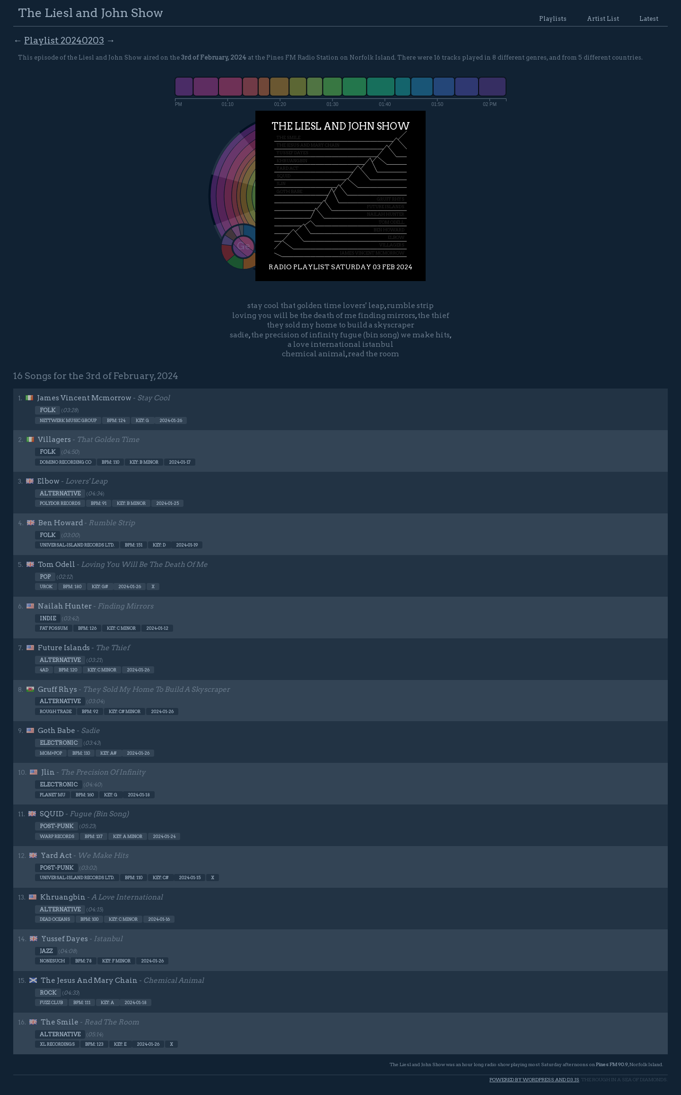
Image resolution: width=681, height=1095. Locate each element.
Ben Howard (60, 523)
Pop (45, 577)
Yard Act (56, 855)
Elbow (48, 481)
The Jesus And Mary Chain (89, 980)
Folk (47, 410)
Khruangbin (63, 897)
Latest (648, 18)
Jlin (48, 772)
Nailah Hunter (65, 606)
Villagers (54, 439)
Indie (48, 618)
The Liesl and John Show (90, 12)
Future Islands (64, 648)
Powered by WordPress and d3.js (534, 1080)
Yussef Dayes (64, 939)
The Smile (60, 1022)
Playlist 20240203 (64, 40)
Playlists (553, 18)
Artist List (603, 18)
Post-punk (56, 826)
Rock (48, 992)
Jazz (46, 951)
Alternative (60, 493)
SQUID (52, 814)
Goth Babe (56, 730)
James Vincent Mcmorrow (84, 398)
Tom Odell (56, 564)
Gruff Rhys (57, 689)
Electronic (59, 743)
